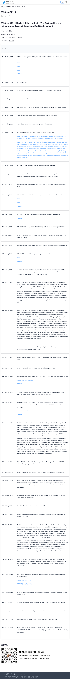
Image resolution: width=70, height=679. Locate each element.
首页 (2, 7)
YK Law (11, 41)
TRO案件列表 (10, 7)
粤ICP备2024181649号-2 (18, 674)
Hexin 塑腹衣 (11, 34)
